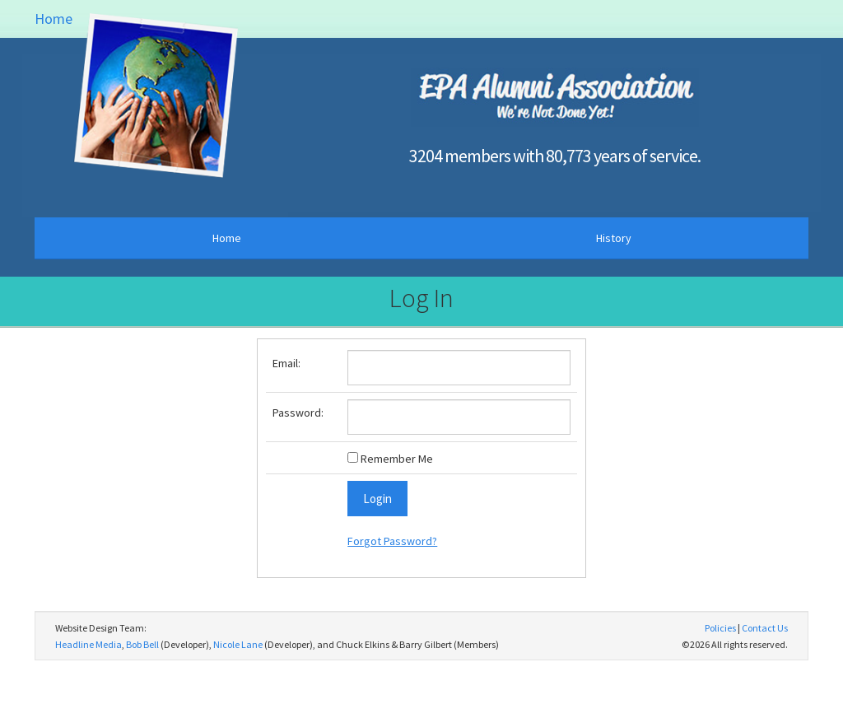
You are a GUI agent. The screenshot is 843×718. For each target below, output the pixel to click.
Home (53, 18)
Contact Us (765, 628)
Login (377, 498)
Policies (720, 628)
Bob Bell (142, 644)
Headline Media (88, 644)
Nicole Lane (238, 644)
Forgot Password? (392, 541)
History (613, 238)
